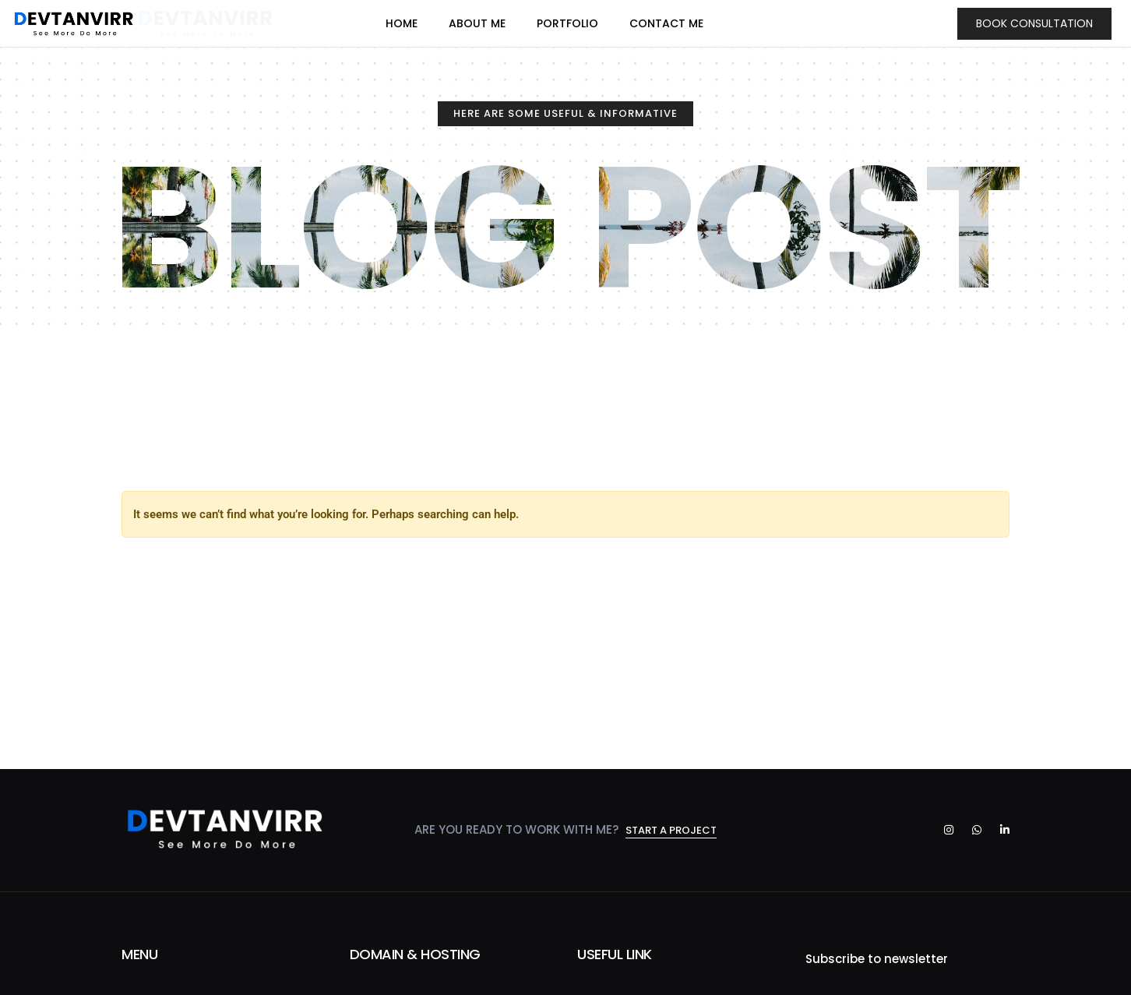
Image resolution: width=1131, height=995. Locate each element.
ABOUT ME (477, 21)
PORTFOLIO (567, 21)
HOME (402, 21)
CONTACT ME (666, 21)
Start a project (671, 831)
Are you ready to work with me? (518, 830)
